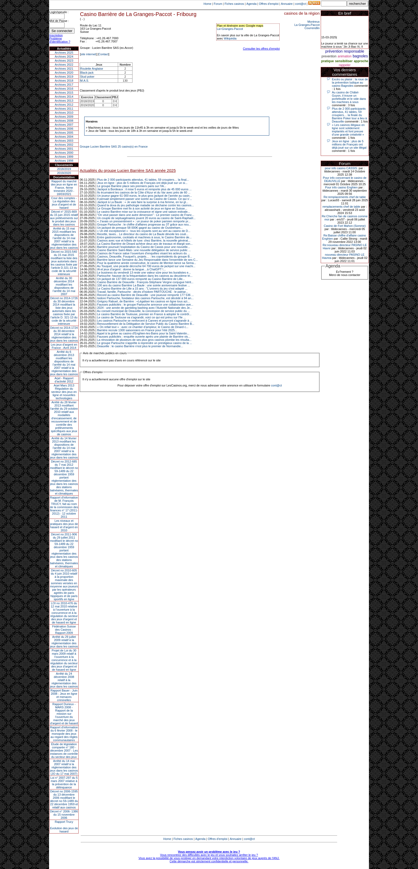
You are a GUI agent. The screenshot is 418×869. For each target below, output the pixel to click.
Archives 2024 (64, 56)
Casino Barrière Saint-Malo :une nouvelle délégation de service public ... (144, 250)
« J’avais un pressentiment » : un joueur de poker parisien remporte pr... (143, 221)
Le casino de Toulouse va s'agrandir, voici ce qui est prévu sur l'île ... (141, 317)
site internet (88, 54)
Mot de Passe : (59, 20)
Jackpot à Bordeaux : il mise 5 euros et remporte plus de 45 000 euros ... (144, 189)
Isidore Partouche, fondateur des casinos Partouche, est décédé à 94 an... (145, 298)
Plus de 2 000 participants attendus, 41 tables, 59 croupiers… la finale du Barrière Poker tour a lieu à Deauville (349, 115)
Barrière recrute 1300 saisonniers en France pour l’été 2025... (137, 330)
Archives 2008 (64, 120)
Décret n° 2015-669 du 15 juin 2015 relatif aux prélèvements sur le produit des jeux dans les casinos (64, 218)
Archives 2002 (64, 144)
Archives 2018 (64, 80)
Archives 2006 (64, 128)
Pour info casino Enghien (341, 187)
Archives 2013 (64, 100)
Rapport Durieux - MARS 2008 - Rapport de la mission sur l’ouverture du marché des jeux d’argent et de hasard (64, 713)
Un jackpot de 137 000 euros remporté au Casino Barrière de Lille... (141, 279)
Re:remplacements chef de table (345, 197)
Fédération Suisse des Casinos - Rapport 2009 (64, 629)
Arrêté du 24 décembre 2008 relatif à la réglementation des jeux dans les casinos (64, 680)
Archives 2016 (64, 88)
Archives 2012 (64, 104)
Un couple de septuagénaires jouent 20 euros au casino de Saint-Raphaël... (146, 218)
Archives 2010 (64, 112)
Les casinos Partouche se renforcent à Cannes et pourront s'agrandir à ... (144, 320)
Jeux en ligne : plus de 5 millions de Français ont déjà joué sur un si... (142, 182)
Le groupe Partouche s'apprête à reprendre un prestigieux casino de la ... (144, 343)
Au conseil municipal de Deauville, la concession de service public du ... (143, 311)
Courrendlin (312, 28)
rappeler (345, 65)
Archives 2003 (64, 140)
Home (207, 3)
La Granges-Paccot (307, 24)
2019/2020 (64, 173)
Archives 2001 (64, 148)
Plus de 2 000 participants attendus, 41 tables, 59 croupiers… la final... (143, 179)
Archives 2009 (64, 116)
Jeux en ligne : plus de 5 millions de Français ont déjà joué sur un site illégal (349, 144)
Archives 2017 (64, 84)
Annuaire (287, 3)
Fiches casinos (234, 3)
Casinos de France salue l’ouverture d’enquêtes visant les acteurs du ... (143, 253)
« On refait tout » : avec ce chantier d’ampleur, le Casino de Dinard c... (142, 327)
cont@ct (300, 3)
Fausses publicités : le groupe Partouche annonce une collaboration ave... (145, 304)
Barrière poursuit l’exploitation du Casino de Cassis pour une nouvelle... (143, 246)
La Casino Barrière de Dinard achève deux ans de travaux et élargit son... (144, 243)
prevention (328, 56)
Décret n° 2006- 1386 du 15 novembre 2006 (64, 814)
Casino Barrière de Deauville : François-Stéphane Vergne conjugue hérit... (145, 282)
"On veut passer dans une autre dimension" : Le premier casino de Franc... (145, 214)
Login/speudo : (59, 12)
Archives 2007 (64, 124)
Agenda (251, 3)
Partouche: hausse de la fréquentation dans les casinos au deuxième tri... (144, 275)
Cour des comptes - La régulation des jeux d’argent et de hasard (64, 202)
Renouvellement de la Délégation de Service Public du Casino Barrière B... (145, 323)
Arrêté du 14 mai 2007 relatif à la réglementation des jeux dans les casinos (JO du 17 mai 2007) (64, 767)
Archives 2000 (64, 152)
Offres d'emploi (268, 3)
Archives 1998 (64, 160)
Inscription (56, 35)
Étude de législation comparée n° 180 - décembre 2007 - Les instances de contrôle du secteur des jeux (64, 750)
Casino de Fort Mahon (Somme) (344, 225)
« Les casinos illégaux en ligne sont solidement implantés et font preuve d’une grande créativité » (348, 129)
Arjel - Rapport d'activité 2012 (64, 380)
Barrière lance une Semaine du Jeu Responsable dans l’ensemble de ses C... (147, 259)
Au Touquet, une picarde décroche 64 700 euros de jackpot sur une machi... (146, 266)
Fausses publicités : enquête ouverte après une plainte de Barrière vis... (143, 336)
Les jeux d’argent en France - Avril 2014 (64, 346)
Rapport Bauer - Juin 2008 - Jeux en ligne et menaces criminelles (64, 695)
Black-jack (87, 72)
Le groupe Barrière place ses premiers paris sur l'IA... (131, 186)
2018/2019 (64, 169)
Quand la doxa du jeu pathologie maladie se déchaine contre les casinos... (145, 205)
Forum (218, 3)
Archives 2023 (64, 60)
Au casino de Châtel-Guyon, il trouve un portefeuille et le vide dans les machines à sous (349, 97)
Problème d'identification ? (59, 40)
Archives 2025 (64, 52)
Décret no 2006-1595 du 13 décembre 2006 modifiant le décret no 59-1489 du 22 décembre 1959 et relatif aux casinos (64, 799)
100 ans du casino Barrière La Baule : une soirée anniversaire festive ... (143, 285)
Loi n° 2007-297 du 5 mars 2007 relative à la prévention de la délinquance (64, 782)
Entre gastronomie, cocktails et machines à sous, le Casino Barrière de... (144, 237)
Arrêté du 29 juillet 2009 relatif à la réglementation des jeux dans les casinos (64, 641)
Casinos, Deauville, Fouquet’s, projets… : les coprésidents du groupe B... (144, 256)
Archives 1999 (64, 156)
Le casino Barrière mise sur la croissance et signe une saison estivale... (143, 211)
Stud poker (87, 76)
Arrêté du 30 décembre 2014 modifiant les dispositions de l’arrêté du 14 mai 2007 (64, 286)
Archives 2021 (64, 68)
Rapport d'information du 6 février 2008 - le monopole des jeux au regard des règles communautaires (64, 734)
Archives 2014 (64, 96)
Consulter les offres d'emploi (261, 48)
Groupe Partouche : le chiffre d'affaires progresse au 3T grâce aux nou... (144, 224)
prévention (334, 51)
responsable (354, 51)
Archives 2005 (64, 132)
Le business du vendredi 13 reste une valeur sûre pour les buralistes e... (144, 272)
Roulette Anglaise (91, 68)
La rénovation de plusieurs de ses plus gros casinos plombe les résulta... (144, 339)
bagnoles (360, 56)
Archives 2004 (64, 136)
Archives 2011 (64, 108)
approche (361, 61)
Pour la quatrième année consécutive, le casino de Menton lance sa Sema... (146, 262)
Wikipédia (230, 38)
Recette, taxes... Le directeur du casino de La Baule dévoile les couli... (142, 234)
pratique (327, 61)
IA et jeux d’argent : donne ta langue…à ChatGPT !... (131, 269)
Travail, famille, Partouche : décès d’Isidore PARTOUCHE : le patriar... (142, 291)
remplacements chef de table (341, 206)
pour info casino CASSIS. (341, 168)
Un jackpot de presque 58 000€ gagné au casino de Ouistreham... (140, 227)
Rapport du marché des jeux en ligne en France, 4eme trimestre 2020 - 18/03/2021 (64, 188)
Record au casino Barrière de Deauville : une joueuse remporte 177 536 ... (145, 295)
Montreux (313, 21)
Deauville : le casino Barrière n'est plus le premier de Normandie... (140, 346)
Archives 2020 (64, 72)
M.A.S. (84, 80)
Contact (103, 54)
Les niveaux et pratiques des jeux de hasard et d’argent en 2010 (64, 525)
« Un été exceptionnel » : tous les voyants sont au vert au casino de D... (143, 230)
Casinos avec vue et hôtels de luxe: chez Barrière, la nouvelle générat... (143, 240)
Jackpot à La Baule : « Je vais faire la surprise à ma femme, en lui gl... (142, 202)
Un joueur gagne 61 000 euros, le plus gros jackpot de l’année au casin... (144, 195)
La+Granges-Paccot (230, 28)
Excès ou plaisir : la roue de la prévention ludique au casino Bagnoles (350, 82)
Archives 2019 (64, 76)
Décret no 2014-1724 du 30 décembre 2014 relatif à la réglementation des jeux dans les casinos (64, 334)
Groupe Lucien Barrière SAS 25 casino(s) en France (114, 146)
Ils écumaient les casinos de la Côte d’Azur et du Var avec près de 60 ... (143, 192)
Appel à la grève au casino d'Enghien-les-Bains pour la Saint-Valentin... (143, 333)
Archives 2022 (64, 64)
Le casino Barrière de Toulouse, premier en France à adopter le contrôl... (144, 314)
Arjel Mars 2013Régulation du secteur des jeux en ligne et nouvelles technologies (64, 392)
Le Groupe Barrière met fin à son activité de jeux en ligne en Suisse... (142, 208)
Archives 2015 (64, 92)
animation (345, 56)
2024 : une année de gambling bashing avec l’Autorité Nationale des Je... (144, 307)
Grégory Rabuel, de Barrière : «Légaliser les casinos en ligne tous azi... (143, 301)
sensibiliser (344, 61)
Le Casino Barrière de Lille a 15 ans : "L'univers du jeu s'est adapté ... (142, 288)
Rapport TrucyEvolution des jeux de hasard (64, 826)
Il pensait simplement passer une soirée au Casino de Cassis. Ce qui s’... (144, 198)
